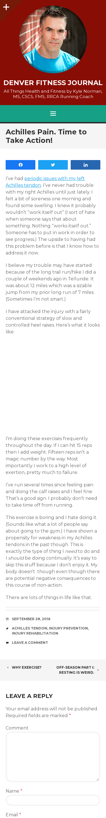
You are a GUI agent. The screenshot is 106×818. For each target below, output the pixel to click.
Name (14, 791)
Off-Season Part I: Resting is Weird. (78, 670)
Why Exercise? (24, 667)
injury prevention (68, 628)
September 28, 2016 (31, 619)
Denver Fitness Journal (53, 83)
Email (13, 814)
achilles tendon (29, 628)
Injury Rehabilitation (35, 633)
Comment (17, 728)
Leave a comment (30, 642)
